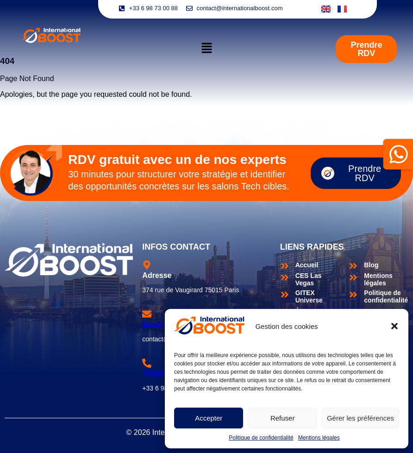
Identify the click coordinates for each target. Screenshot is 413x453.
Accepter (208, 418)
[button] (394, 326)
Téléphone (160, 374)
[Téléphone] (146, 363)
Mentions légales (319, 437)
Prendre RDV (351, 173)
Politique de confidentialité (261, 437)
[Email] (146, 314)
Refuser (282, 418)
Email (152, 324)
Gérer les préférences (360, 418)
